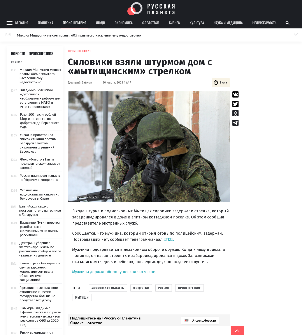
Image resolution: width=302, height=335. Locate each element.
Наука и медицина (228, 22)
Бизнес (174, 22)
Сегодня (21, 22)
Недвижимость (264, 22)
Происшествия (74, 22)
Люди (100, 22)
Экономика (124, 22)
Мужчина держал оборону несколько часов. (114, 271)
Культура (197, 22)
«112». (169, 239)
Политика (45, 22)
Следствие (150, 22)
